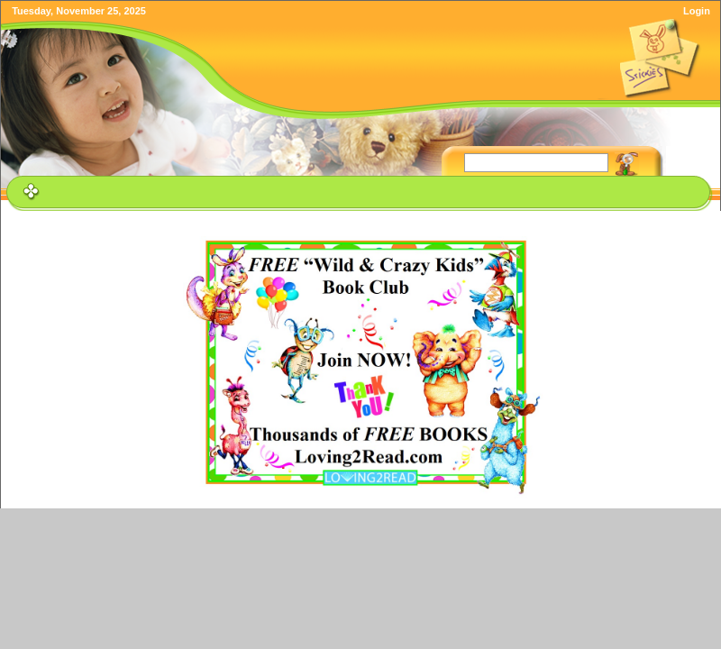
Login (696, 10)
